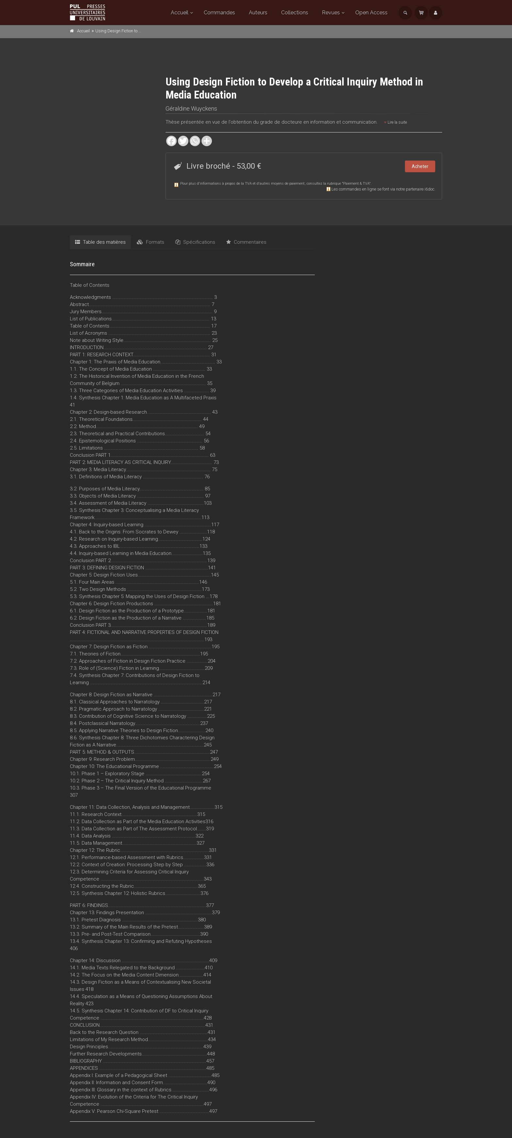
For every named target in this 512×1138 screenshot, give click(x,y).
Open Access (371, 12)
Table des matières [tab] (100, 242)
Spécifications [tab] (195, 242)
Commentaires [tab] (246, 242)
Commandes (219, 12)
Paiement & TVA (356, 183)
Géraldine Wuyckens (191, 108)
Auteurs (258, 12)
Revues (331, 12)
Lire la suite (395, 122)
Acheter (420, 166)
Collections (294, 12)
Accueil (179, 12)
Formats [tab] (150, 242)
